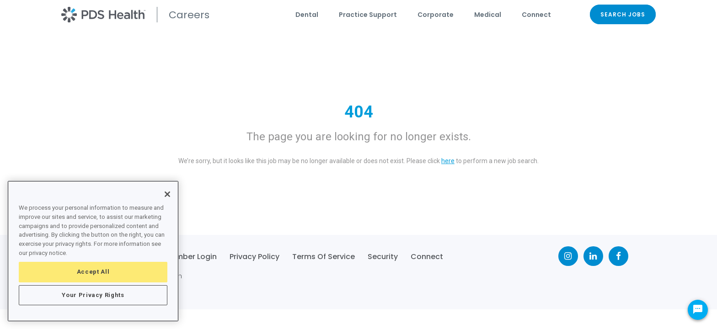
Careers (189, 15)
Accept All (93, 271)
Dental (306, 14)
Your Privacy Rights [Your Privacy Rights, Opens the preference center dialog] (93, 295)
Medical (487, 14)
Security (383, 256)
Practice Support (368, 14)
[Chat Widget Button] (698, 310)
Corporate (435, 14)
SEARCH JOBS (622, 14)
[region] (93, 251)
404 (358, 112)
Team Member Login (179, 256)
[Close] (167, 194)
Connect (536, 14)
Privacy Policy (254, 256)
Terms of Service (323, 256)
